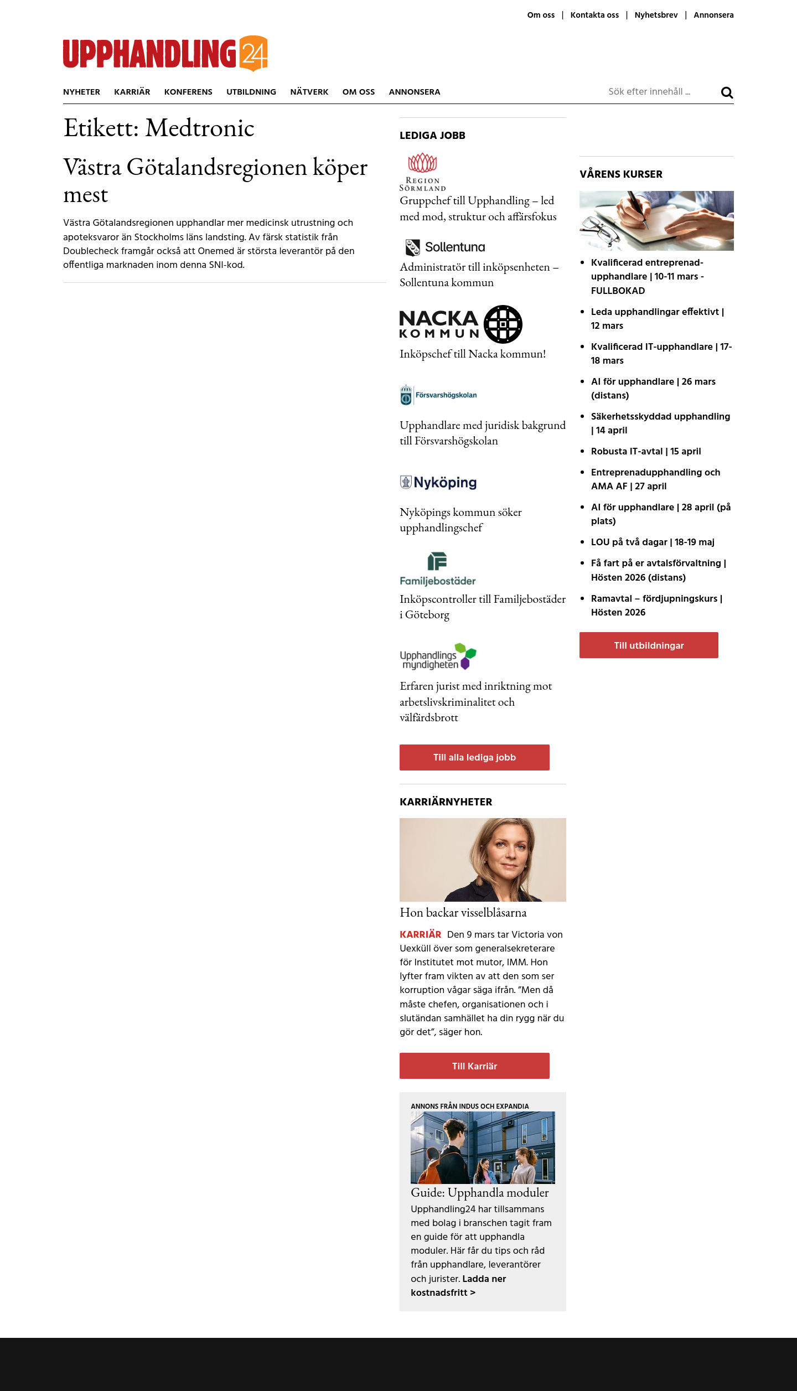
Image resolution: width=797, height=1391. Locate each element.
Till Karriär (474, 1067)
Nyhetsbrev (656, 15)
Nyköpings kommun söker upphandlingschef (461, 519)
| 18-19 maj (653, 543)
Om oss (541, 15)
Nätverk (309, 92)
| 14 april (661, 424)
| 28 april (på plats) (661, 515)
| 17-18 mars (661, 354)
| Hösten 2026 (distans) (658, 571)
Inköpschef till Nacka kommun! (473, 353)
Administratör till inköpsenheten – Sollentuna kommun (479, 273)
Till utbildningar (649, 646)
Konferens (188, 92)
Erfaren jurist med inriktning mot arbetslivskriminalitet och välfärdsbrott (476, 701)
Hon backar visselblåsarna (463, 912)
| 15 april (646, 452)
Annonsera (714, 15)
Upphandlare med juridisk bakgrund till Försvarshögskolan (483, 432)
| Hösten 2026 (656, 606)
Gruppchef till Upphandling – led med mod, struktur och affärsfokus (478, 207)
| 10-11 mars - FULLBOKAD (647, 277)
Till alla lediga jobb (474, 758)
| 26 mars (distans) (653, 389)
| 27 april (656, 480)
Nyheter (81, 92)
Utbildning (251, 92)
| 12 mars (657, 319)
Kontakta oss (595, 15)
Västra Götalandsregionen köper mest (215, 180)
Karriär (132, 92)
